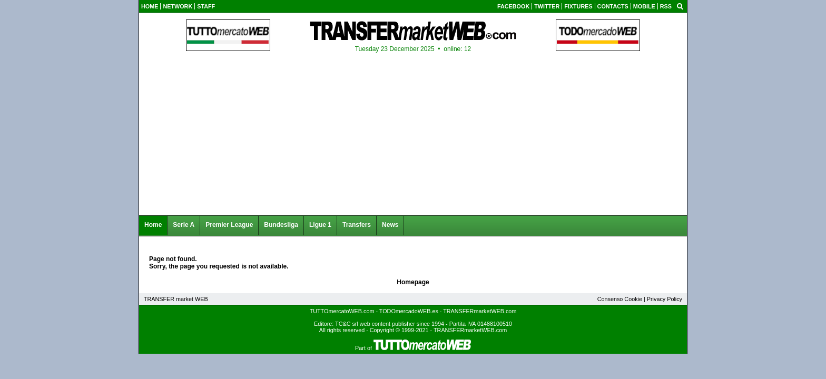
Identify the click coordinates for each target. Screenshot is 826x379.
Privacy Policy (664, 299)
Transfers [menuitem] (356, 224)
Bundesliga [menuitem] (281, 224)
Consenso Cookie (619, 299)
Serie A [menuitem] (183, 224)
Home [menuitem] (153, 224)
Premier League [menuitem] (229, 224)
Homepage (413, 282)
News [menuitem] (390, 224)
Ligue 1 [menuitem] (320, 224)
